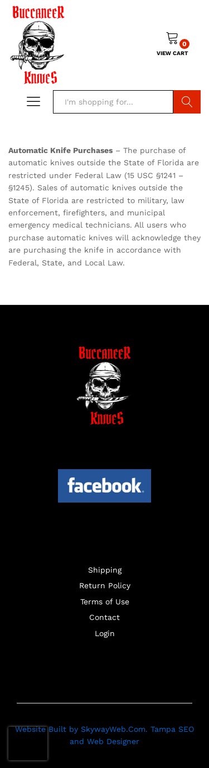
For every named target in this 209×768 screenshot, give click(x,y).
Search (187, 102)
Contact (104, 617)
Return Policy (104, 585)
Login (105, 633)
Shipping (104, 569)
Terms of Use (104, 601)
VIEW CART (172, 53)
